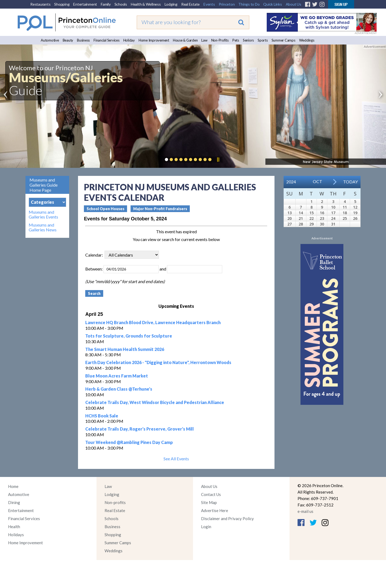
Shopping (61, 4)
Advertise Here (214, 510)
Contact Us (211, 494)
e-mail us (305, 511)
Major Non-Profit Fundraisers (160, 208)
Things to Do (248, 4)
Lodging (171, 4)
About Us (293, 4)
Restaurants (40, 4)
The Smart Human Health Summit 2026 (124, 349)
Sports (263, 40)
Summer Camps (283, 40)
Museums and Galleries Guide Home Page (43, 184)
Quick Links (272, 4)
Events (209, 4)
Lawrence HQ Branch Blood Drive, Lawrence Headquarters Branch (153, 322)
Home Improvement (154, 40)
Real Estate (190, 4)
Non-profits (115, 502)
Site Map (209, 502)
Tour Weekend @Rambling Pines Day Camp (129, 442)
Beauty (68, 40)
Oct (317, 181)
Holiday (129, 40)
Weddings (306, 40)
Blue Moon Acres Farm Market (116, 375)
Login (206, 526)
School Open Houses (105, 208)
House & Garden (185, 40)
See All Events (176, 458)
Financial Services (107, 40)
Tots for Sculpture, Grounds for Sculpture (128, 335)
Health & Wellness (146, 4)
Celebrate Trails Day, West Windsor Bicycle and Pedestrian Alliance (154, 402)
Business (83, 40)
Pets (235, 40)
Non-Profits (220, 40)
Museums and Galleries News (43, 227)
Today (350, 181)
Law (204, 40)
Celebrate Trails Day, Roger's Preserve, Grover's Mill (139, 428)
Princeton (227, 4)
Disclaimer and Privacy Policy (227, 518)
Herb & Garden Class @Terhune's (118, 388)
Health (14, 526)
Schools (120, 4)
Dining (14, 502)
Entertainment (85, 4)
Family (106, 4)
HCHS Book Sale (101, 415)
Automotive (50, 40)
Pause (218, 159)
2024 (291, 181)
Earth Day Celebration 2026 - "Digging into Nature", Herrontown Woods (158, 362)
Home (13, 486)
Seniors (248, 40)
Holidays (16, 534)
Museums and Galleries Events (43, 214)
